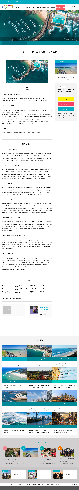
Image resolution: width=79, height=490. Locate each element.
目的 (30, 7)
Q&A (48, 7)
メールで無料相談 (66, 99)
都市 (27, 7)
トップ (12, 484)
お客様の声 (38, 7)
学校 (34, 7)
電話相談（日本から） (66, 104)
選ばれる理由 (17, 7)
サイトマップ (65, 484)
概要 (15, 42)
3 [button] (66, 79)
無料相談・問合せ (50, 484)
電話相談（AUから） (66, 109)
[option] (66, 71)
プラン (23, 7)
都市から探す (62, 86)
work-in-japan (58, 484)
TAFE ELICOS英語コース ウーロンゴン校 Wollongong (45, 309)
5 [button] (68, 79)
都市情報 (29, 484)
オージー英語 (31, 471)
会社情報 (53, 7)
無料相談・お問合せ (60, 7)
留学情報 (44, 7)
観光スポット (40, 42)
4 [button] (67, 79)
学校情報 (65, 42)
